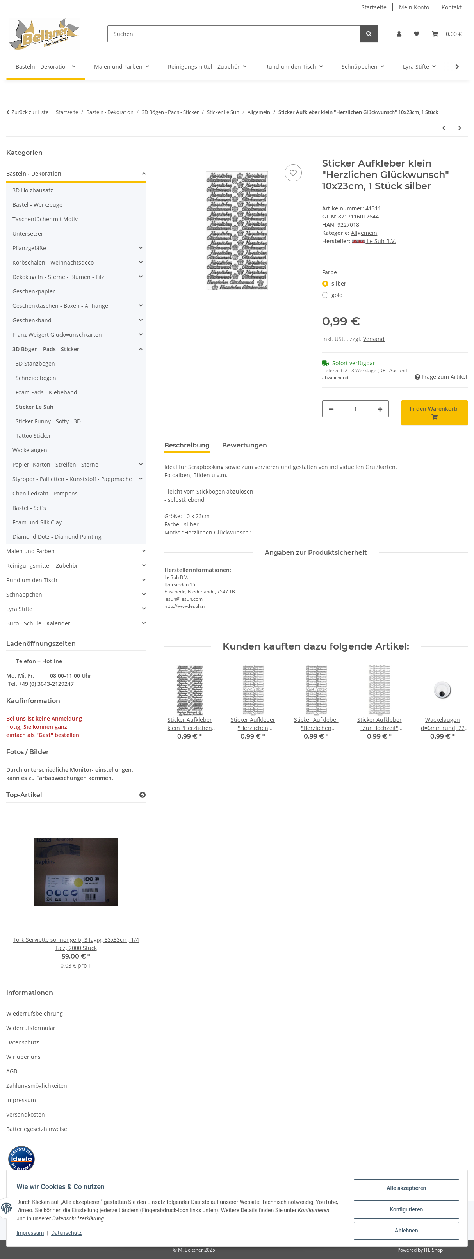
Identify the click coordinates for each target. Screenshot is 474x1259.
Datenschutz (69, 1235)
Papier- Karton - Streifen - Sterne (55, 464)
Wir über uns (23, 1056)
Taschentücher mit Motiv (45, 219)
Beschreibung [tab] (187, 445)
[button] (399, 33)
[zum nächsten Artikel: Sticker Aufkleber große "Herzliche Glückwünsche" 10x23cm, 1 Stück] (460, 127)
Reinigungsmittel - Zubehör (42, 565)
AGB (11, 1071)
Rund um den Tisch (31, 580)
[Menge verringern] (331, 409)
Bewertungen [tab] (244, 445)
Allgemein (364, 232)
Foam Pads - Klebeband (46, 392)
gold (337, 294)
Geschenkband (32, 320)
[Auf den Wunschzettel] (293, 172)
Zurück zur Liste (30, 111)
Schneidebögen (36, 378)
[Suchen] (233, 33)
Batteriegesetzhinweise (36, 1129)
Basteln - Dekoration (33, 173)
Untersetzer (27, 233)
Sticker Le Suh (34, 406)
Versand (374, 339)
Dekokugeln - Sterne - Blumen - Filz (58, 277)
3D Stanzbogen (35, 363)
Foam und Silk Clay (37, 522)
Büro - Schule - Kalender (38, 623)
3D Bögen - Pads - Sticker (45, 349)
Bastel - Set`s (29, 507)
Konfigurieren (403, 1211)
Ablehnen (403, 1231)
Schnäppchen (24, 594)
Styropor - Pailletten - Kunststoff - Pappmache (72, 479)
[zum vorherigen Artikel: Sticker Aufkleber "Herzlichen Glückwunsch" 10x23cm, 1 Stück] (444, 127)
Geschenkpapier (33, 291)
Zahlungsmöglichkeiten (36, 1085)
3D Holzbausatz (32, 190)
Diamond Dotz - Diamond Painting (57, 536)
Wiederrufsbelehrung (34, 1013)
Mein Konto (414, 7)
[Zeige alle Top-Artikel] (142, 795)
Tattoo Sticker (33, 435)
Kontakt (452, 7)
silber (338, 283)
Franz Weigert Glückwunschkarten (57, 334)
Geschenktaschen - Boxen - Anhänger (61, 305)
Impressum (32, 1235)
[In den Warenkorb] (170, 153)
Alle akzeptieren (403, 1191)
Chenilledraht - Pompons (45, 493)
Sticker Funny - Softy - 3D (48, 421)
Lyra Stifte (19, 609)
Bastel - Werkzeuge (37, 204)
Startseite (374, 7)
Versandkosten (25, 1114)
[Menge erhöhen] (379, 409)
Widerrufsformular (30, 1028)
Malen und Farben (30, 551)
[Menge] (355, 409)
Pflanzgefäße (29, 248)
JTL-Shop (433, 1250)
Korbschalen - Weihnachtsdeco (53, 262)
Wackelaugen (29, 450)
